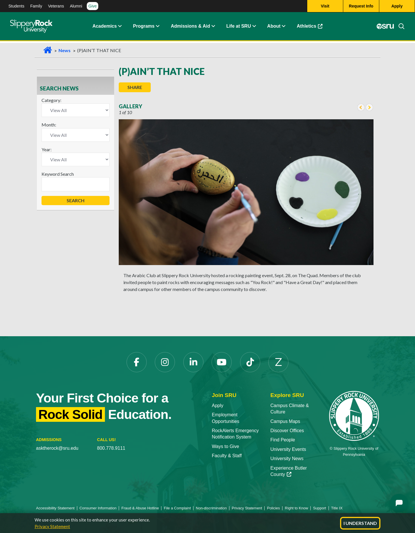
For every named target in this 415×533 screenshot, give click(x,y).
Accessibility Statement (55, 508)
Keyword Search (58, 174)
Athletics (313, 29)
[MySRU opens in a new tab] (384, 27)
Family (36, 6)
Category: (51, 100)
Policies (273, 508)
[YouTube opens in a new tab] (222, 362)
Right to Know (296, 508)
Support (319, 508)
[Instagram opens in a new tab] (165, 362)
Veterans (56, 6)
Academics (105, 27)
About (273, 27)
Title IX (337, 508)
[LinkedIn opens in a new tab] (193, 362)
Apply (217, 405)
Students (16, 6)
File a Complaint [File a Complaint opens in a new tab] (177, 508)
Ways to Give (225, 446)
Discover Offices (287, 430)
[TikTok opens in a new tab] (250, 362)
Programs (144, 27)
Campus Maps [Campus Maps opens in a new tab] (285, 421)
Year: (47, 149)
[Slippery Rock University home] (354, 415)
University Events (288, 449)
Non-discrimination (211, 508)
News (65, 50)
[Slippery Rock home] (31, 27)
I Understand (360, 523)
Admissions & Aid (190, 27)
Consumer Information (98, 508)
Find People (282, 439)
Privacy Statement (52, 526)
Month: (49, 124)
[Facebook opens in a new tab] (137, 362)
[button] (120, 27)
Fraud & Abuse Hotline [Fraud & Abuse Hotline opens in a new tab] (140, 508)
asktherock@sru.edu (57, 448)
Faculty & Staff (227, 455)
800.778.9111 (111, 448)
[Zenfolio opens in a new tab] (278, 362)
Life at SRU (238, 27)
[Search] (399, 27)
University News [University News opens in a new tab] (286, 458)
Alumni (76, 6)
